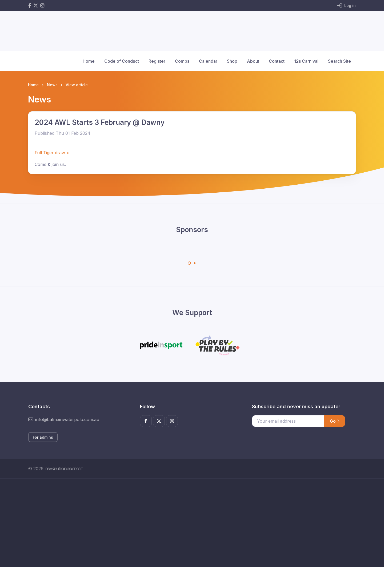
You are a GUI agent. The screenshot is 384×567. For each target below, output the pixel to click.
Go (334, 421)
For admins (43, 437)
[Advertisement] (188, 528)
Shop (232, 61)
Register (157, 61)
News (52, 84)
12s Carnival (306, 61)
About (253, 61)
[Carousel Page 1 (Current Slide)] (189, 263)
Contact (277, 61)
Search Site (339, 61)
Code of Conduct (121, 61)
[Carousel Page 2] (194, 263)
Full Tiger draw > (52, 152)
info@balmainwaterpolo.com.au (63, 419)
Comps (182, 61)
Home (89, 61)
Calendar (208, 61)
